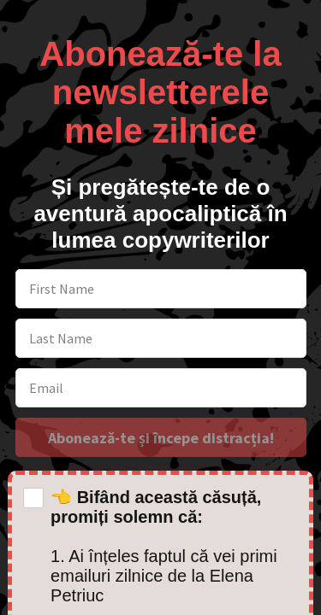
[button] (160, 83)
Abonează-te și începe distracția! (161, 438)
